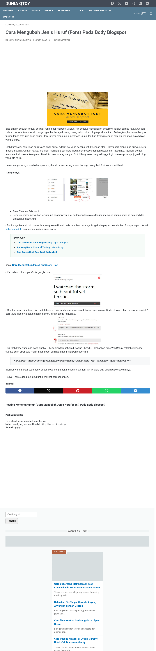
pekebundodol (66, 249)
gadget (139, 341)
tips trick (140, 391)
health (135, 346)
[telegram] (148, 3)
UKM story (142, 397)
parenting (119, 363)
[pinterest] (54, 429)
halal (126, 346)
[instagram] (135, 3)
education (129, 335)
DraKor (38, 10)
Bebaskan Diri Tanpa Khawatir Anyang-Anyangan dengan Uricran (130, 127)
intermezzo (127, 352)
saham (128, 375)
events (141, 335)
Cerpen (118, 324)
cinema (141, 324)
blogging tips (133, 307)
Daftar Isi (10, 17)
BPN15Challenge (123, 313)
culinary (118, 329)
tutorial (130, 397)
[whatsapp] (73, 429)
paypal (131, 363)
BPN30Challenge (123, 318)
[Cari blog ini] (129, 29)
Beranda (10, 10)
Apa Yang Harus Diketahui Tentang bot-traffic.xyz (40, 271)
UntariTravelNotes (102, 10)
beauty (139, 301)
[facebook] (114, 3)
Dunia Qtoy (17, 3)
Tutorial (82, 10)
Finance (51, 10)
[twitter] (121, 3)
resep (144, 369)
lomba (129, 358)
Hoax (144, 346)
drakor (118, 335)
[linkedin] (141, 3)
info (117, 352)
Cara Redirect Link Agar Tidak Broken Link (37, 276)
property (119, 369)
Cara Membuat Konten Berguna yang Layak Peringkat (42, 266)
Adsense (24, 10)
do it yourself (142, 329)
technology (120, 391)
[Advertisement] (53, 76)
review (118, 375)
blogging (119, 307)
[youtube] (128, 3)
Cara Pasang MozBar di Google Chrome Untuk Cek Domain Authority (130, 167)
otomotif (140, 358)
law (138, 352)
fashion (118, 341)
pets (140, 363)
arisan (130, 301)
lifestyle (118, 358)
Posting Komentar (61, 49)
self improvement (123, 380)
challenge (130, 324)
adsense (119, 301)
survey (133, 386)
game (117, 346)
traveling (119, 397)
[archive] (123, 284)
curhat (129, 329)
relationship (132, 369)
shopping (140, 380)
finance (129, 341)
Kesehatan (66, 10)
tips (131, 391)
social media (121, 386)
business (139, 318)
